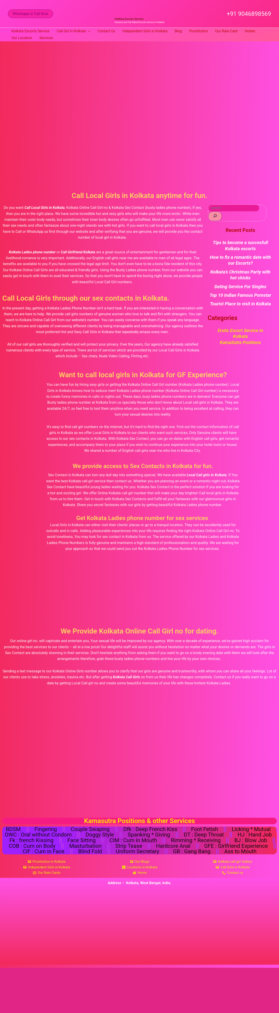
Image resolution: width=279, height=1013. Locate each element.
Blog (178, 31)
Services (46, 38)
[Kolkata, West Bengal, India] (139, 932)
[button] (30, 13)
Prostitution (198, 31)
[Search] (215, 216)
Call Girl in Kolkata (73, 31)
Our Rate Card (226, 31)
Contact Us (106, 31)
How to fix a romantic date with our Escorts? (240, 260)
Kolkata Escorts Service (129, 19)
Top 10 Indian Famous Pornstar (240, 295)
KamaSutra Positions (240, 342)
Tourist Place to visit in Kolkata (240, 303)
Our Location (22, 38)
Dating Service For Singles (240, 286)
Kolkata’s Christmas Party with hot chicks (240, 274)
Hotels (250, 31)
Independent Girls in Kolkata (144, 31)
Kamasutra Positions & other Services (139, 821)
